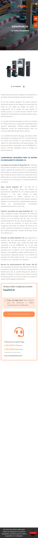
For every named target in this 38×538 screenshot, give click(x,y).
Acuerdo (33, 533)
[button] (19, 314)
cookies (19, 529)
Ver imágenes (16, 86)
